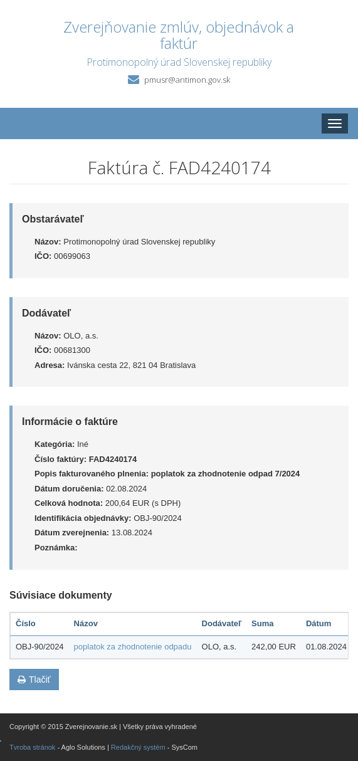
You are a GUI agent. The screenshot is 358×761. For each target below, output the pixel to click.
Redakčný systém (138, 747)
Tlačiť (34, 679)
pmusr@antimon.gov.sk (187, 79)
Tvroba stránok (32, 747)
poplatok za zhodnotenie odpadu (133, 646)
